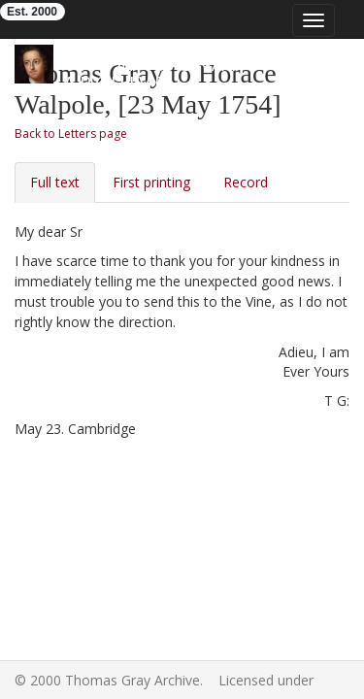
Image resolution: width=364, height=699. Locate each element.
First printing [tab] (151, 182)
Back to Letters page (71, 133)
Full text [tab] (55, 182)
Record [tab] (245, 182)
